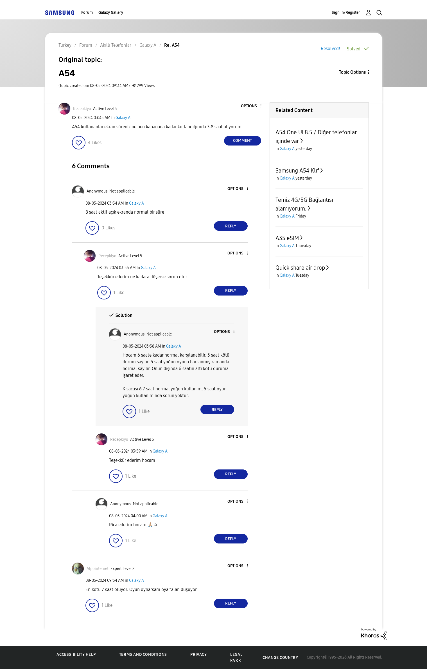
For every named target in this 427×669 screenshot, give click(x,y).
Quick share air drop (300, 267)
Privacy (198, 654)
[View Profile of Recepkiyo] (82, 108)
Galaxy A (123, 117)
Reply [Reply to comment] (230, 226)
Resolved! (330, 48)
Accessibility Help (76, 654)
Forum (87, 12)
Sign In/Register (346, 12)
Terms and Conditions (143, 654)
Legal (236, 654)
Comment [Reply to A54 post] (242, 140)
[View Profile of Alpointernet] (98, 568)
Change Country (280, 657)
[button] (251, 106)
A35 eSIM (287, 238)
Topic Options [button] (352, 72)
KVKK (235, 660)
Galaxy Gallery (110, 12)
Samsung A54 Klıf (297, 170)
